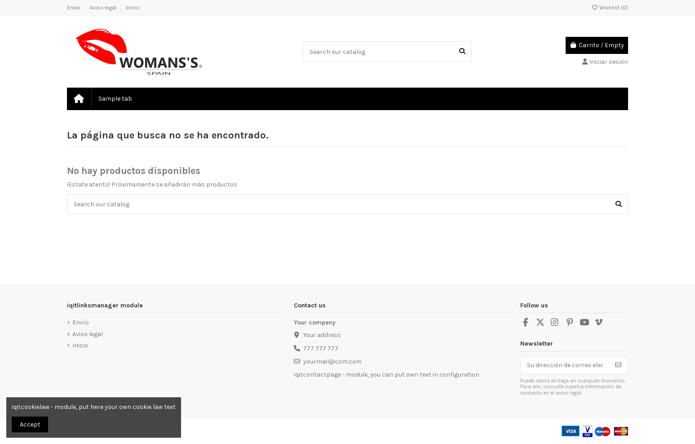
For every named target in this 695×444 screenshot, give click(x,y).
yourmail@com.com (332, 361)
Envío (74, 7)
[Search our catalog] (462, 51)
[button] (115, 99)
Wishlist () (609, 7)
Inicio (132, 7)
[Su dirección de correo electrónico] (565, 365)
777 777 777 (320, 348)
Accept (30, 424)
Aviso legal (104, 7)
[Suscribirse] (618, 365)
